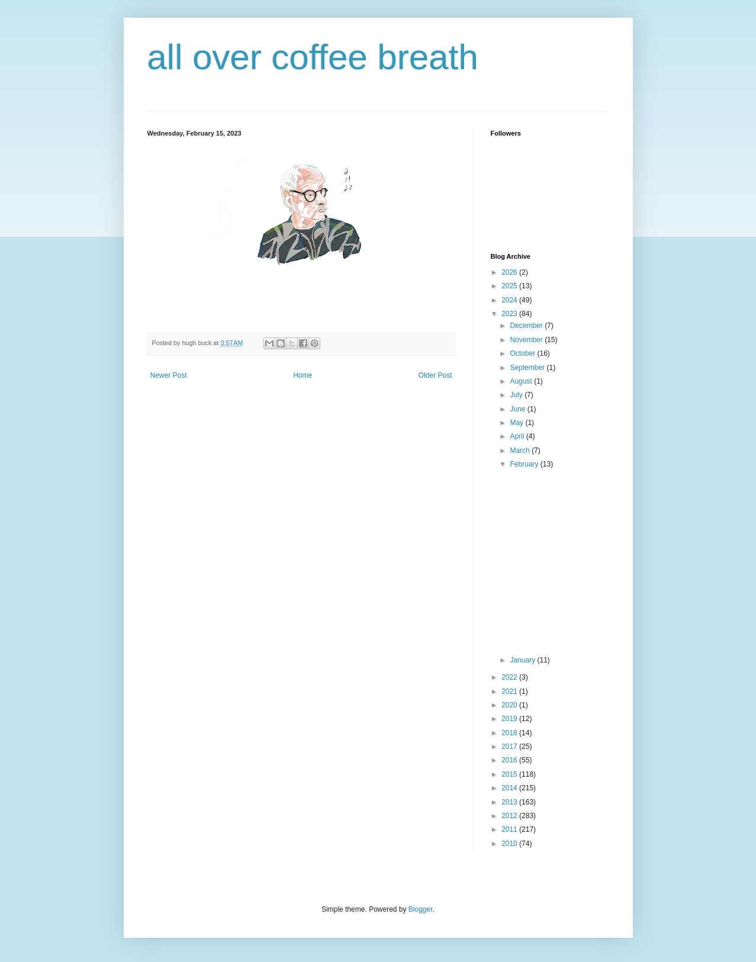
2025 (510, 286)
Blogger (420, 909)
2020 (510, 705)
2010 (510, 843)
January (523, 660)
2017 (510, 746)
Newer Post (168, 375)
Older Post (435, 375)
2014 (510, 788)
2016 (510, 760)
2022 (510, 677)
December (527, 325)
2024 (510, 300)
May (517, 423)
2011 (510, 829)
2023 (510, 314)
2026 (510, 272)
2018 (510, 733)
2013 (510, 802)
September (528, 367)
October (523, 353)
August (522, 381)
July (517, 395)
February (525, 464)
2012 (510, 816)
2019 (510, 719)
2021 (510, 691)
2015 (510, 774)
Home (302, 375)
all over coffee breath (312, 57)
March (521, 450)
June (518, 409)
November (527, 340)
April (518, 436)
